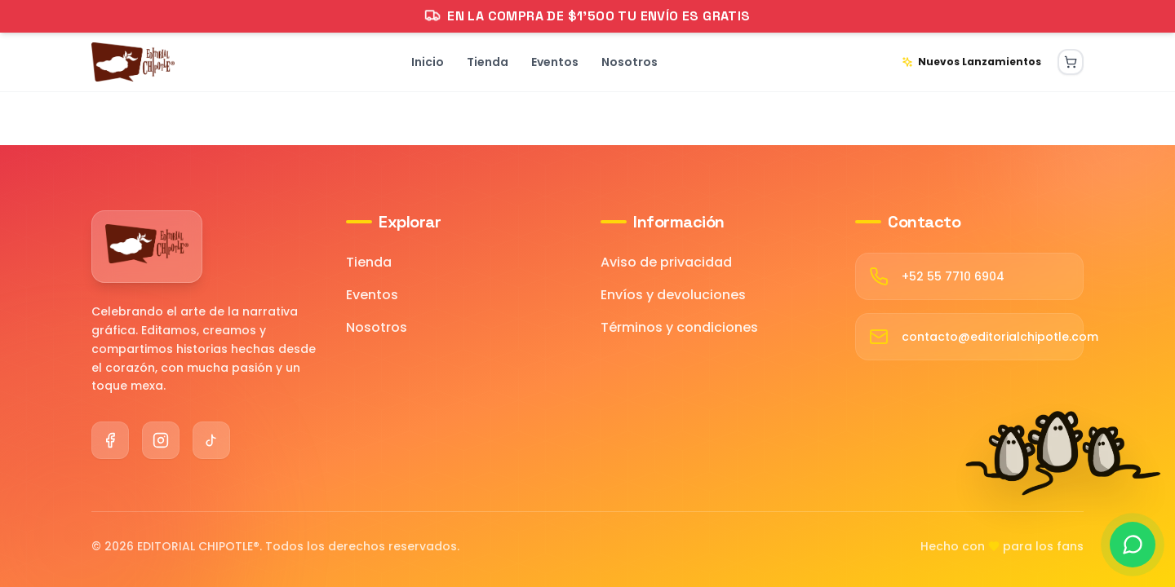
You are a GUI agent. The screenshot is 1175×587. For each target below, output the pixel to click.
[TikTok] (211, 440)
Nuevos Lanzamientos (971, 61)
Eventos (372, 294)
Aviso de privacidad (666, 262)
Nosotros (376, 327)
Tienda (369, 262)
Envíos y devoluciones (673, 294)
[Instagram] (161, 440)
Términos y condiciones (679, 327)
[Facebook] (110, 440)
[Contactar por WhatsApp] (1132, 544)
